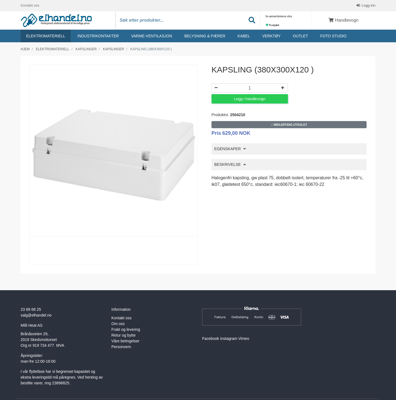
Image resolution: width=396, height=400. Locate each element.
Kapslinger (86, 49)
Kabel (244, 36)
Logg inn (368, 5)
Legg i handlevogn (249, 99)
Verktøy (271, 36)
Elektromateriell (45, 36)
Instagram (228, 338)
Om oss (118, 323)
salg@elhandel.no (36, 315)
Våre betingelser (125, 341)
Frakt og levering (125, 329)
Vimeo (243, 338)
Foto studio (333, 36)
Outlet (300, 36)
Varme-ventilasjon (151, 36)
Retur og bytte (123, 335)
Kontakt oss (30, 5)
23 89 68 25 (31, 309)
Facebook (210, 338)
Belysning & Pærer (204, 36)
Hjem (25, 49)
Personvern (121, 347)
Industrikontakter (98, 36)
